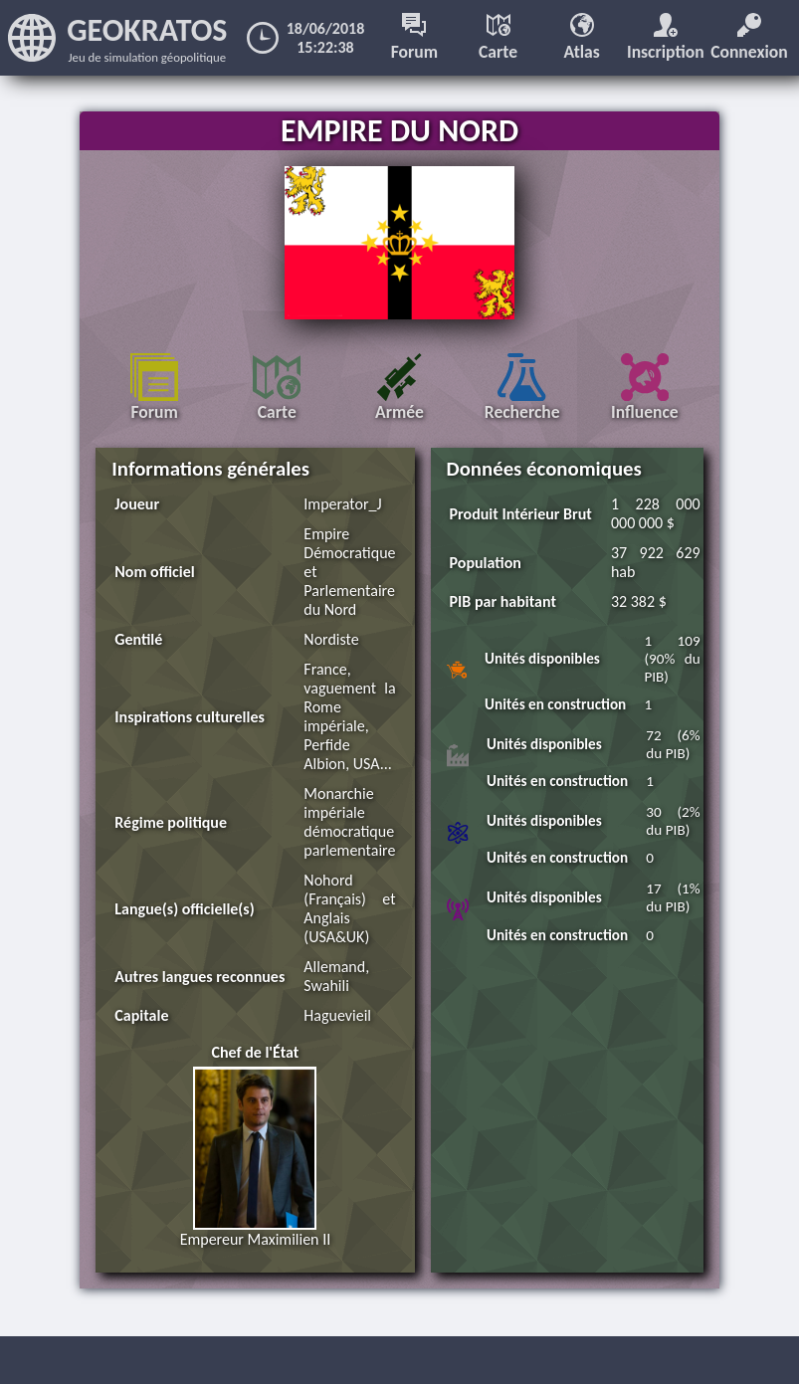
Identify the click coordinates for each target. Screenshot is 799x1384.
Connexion (749, 38)
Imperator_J (342, 503)
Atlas (582, 38)
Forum (414, 38)
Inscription (665, 38)
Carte (498, 38)
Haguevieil (337, 1015)
